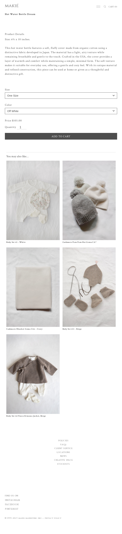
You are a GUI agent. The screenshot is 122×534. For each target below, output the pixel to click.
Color (8, 105)
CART (112, 6)
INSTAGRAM (12, 500)
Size (7, 89)
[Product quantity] (22, 127)
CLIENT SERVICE (63, 448)
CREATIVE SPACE (63, 460)
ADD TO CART (61, 136)
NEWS (63, 456)
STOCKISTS (63, 464)
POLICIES (63, 440)
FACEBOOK (12, 504)
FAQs (63, 444)
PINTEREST (12, 509)
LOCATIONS (63, 452)
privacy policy (53, 518)
